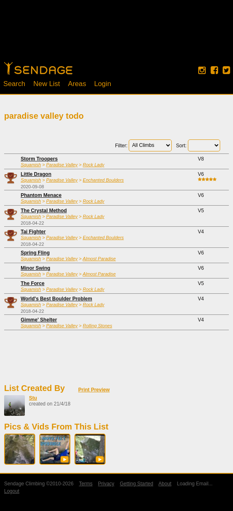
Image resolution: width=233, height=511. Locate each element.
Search (14, 84)
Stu (33, 398)
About (165, 484)
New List (47, 84)
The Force (32, 283)
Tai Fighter (33, 232)
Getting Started (136, 484)
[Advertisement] (116, 35)
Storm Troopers (39, 159)
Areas (77, 84)
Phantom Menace (41, 195)
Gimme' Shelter (39, 320)
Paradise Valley (61, 164)
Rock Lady (93, 164)
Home (38, 68)
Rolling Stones (97, 325)
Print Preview (94, 390)
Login (102, 84)
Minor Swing (35, 268)
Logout (11, 491)
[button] (64, 459)
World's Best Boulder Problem (56, 299)
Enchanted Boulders (103, 180)
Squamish (31, 164)
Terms (86, 484)
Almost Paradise (99, 258)
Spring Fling (35, 253)
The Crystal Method (44, 211)
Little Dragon (36, 174)
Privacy (106, 484)
